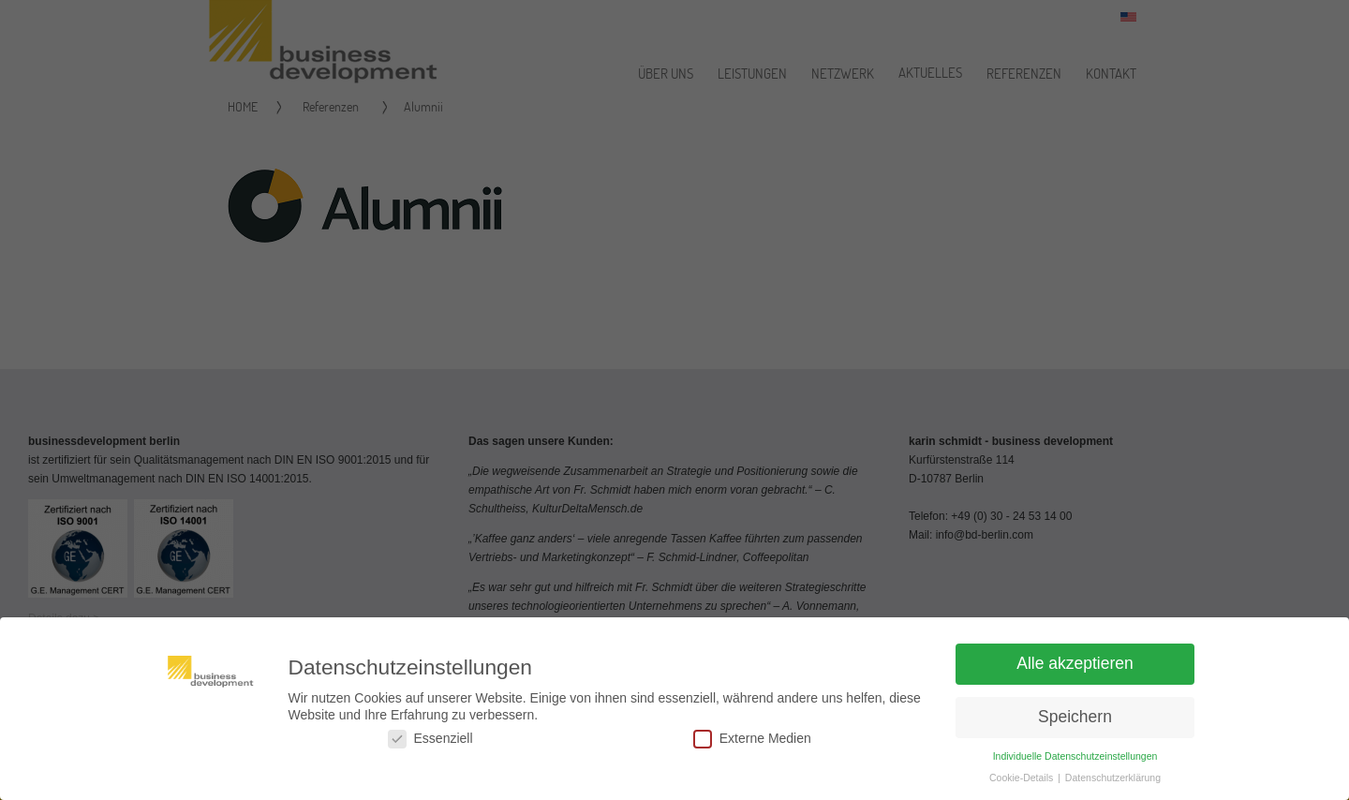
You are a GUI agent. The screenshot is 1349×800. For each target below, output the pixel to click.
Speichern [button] (1075, 722)
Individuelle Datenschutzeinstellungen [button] (1075, 761)
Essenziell (430, 744)
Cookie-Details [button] (1022, 783)
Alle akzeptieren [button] (1075, 668)
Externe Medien (752, 744)
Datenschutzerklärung (1113, 783)
